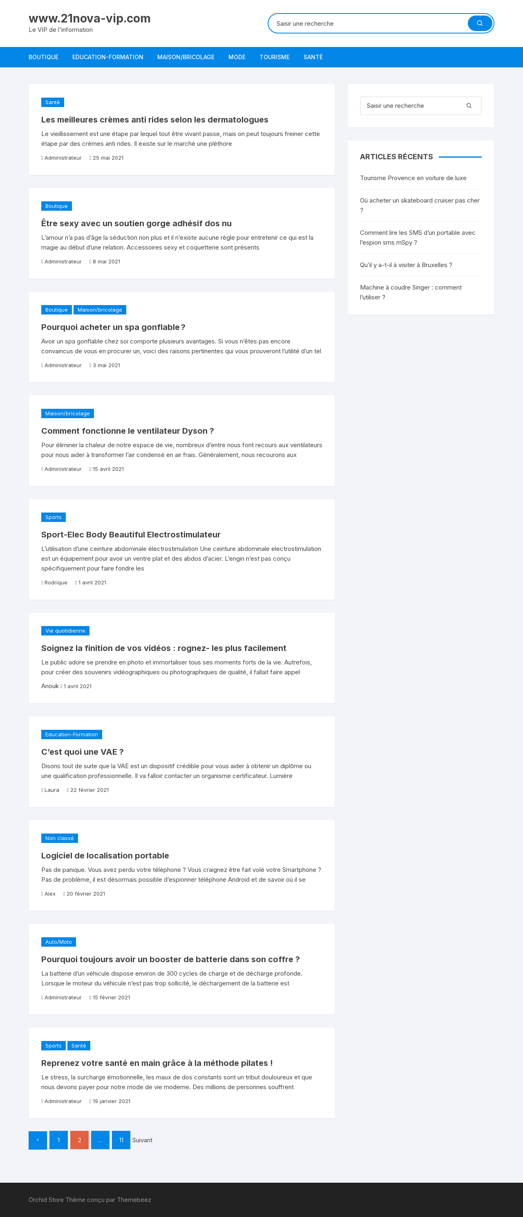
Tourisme (274, 56)
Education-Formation (107, 56)
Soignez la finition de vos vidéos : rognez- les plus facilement (163, 648)
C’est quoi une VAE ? (82, 752)
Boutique (43, 56)
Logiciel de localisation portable (105, 855)
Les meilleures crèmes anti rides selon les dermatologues (154, 120)
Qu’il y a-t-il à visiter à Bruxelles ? (406, 265)
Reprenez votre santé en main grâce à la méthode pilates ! (157, 1063)
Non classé (59, 838)
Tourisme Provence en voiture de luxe (413, 178)
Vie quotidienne (65, 630)
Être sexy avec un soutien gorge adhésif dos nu (136, 223)
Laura (52, 790)
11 (121, 1140)
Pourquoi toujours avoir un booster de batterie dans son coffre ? (170, 959)
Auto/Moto (58, 941)
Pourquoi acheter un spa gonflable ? (113, 327)
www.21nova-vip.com (90, 18)
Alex (50, 893)
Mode (237, 56)
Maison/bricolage (186, 56)
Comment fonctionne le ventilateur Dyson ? (127, 431)
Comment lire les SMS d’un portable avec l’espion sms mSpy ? (418, 237)
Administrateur (63, 157)
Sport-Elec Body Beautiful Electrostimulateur (131, 534)
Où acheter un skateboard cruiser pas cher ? (420, 205)
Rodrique (56, 582)
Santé (313, 56)
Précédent (38, 1140)
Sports (53, 517)
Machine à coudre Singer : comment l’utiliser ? (411, 292)
